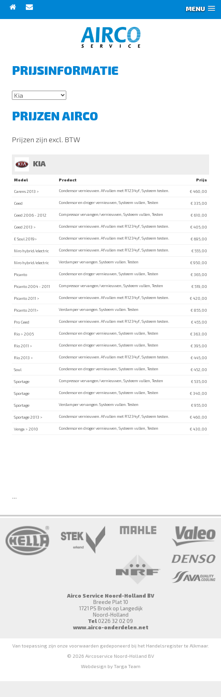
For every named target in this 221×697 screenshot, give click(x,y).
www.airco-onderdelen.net (110, 627)
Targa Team (127, 666)
